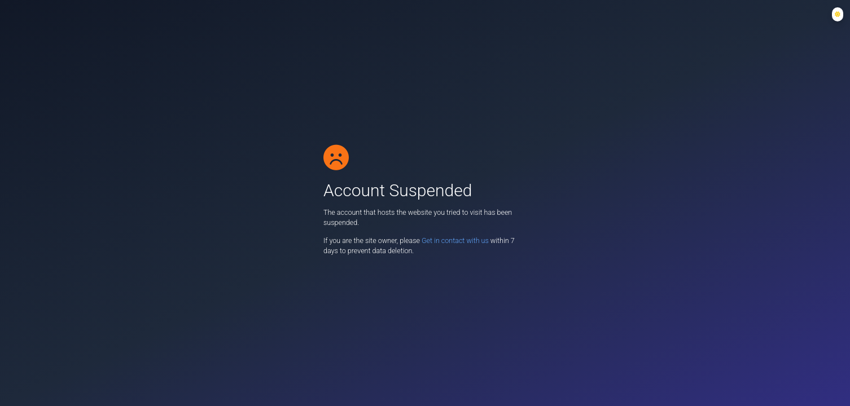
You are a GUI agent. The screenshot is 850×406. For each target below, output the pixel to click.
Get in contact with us (456, 240)
